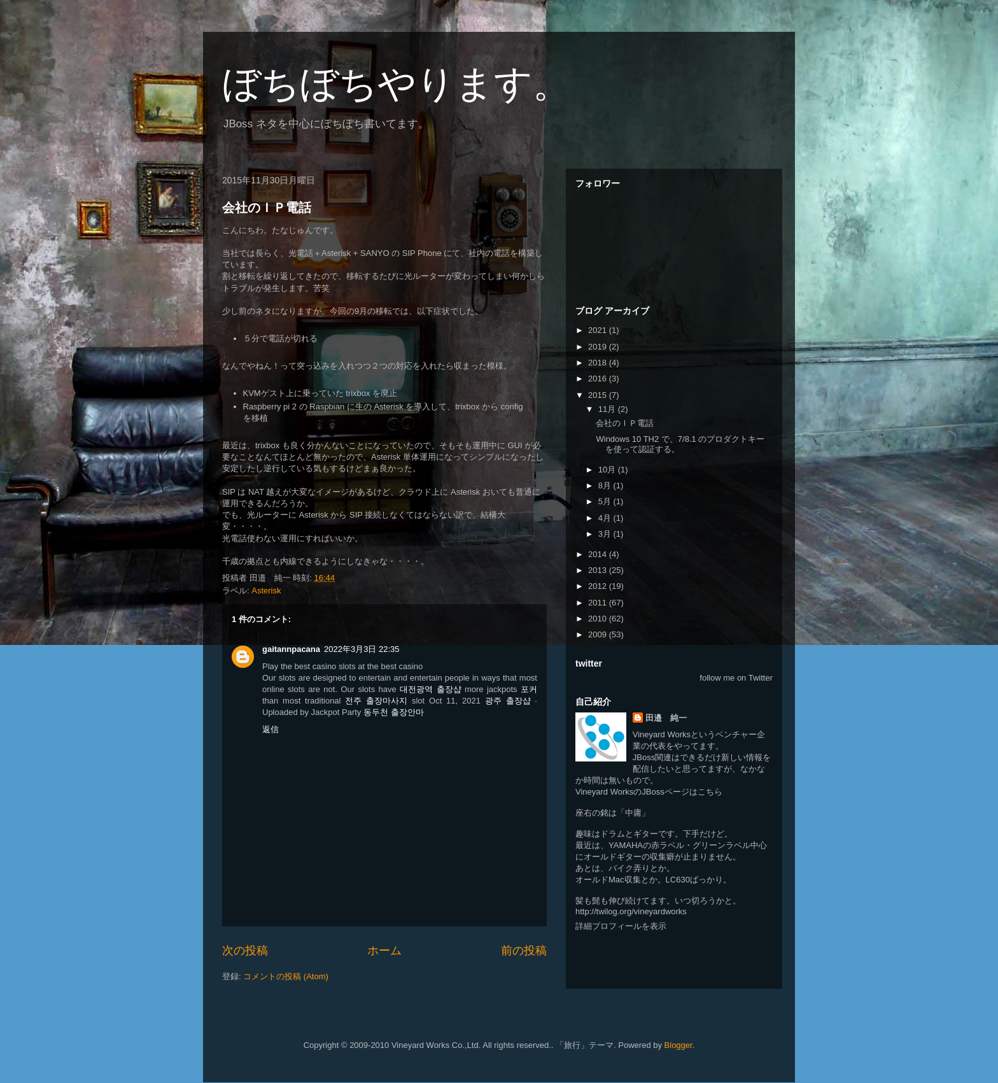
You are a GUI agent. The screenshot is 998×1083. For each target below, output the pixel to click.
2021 (598, 330)
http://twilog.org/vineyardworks (631, 911)
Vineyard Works (662, 734)
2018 (598, 362)
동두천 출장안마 (393, 712)
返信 (270, 729)
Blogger (678, 1045)
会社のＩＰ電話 (266, 208)
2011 (598, 602)
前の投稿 (524, 950)
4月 (606, 518)
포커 (529, 689)
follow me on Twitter (736, 678)
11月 (608, 409)
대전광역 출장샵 (430, 689)
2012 (598, 586)
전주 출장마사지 (376, 700)
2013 (598, 570)
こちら (710, 791)
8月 (606, 485)
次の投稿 (245, 950)
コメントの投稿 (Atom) (285, 976)
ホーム (384, 950)
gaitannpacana (291, 649)
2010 (598, 618)
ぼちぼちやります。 (396, 83)
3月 (606, 534)
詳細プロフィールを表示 (620, 926)
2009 (598, 634)
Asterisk (266, 590)
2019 (598, 346)
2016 (598, 378)
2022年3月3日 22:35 (362, 649)
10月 (608, 469)
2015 (598, 395)
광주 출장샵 (508, 700)
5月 (606, 501)
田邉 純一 (666, 718)
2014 (598, 554)
